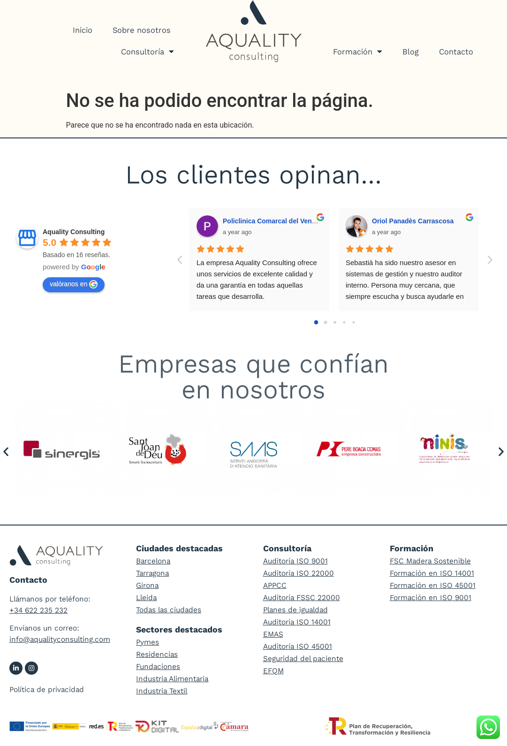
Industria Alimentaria (172, 678)
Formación (357, 51)
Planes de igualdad (295, 609)
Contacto (456, 51)
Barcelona (153, 560)
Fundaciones (158, 666)
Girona (147, 585)
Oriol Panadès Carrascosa (413, 221)
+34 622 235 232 (38, 610)
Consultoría (147, 51)
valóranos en (74, 284)
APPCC (275, 585)
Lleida (146, 597)
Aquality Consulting (74, 232)
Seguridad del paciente (303, 658)
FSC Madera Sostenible (430, 560)
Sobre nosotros (142, 30)
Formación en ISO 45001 (433, 585)
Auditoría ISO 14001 (297, 621)
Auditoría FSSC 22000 (301, 597)
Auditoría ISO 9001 (295, 560)
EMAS (273, 634)
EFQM (273, 670)
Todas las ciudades (168, 609)
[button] (6, 451)
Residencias (157, 654)
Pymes (147, 642)
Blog (410, 51)
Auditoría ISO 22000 (298, 573)
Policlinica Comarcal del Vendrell (274, 221)
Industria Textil (161, 690)
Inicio (82, 30)
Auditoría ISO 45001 (297, 646)
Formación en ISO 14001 (432, 573)
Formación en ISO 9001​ (430, 597)
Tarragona (152, 573)
